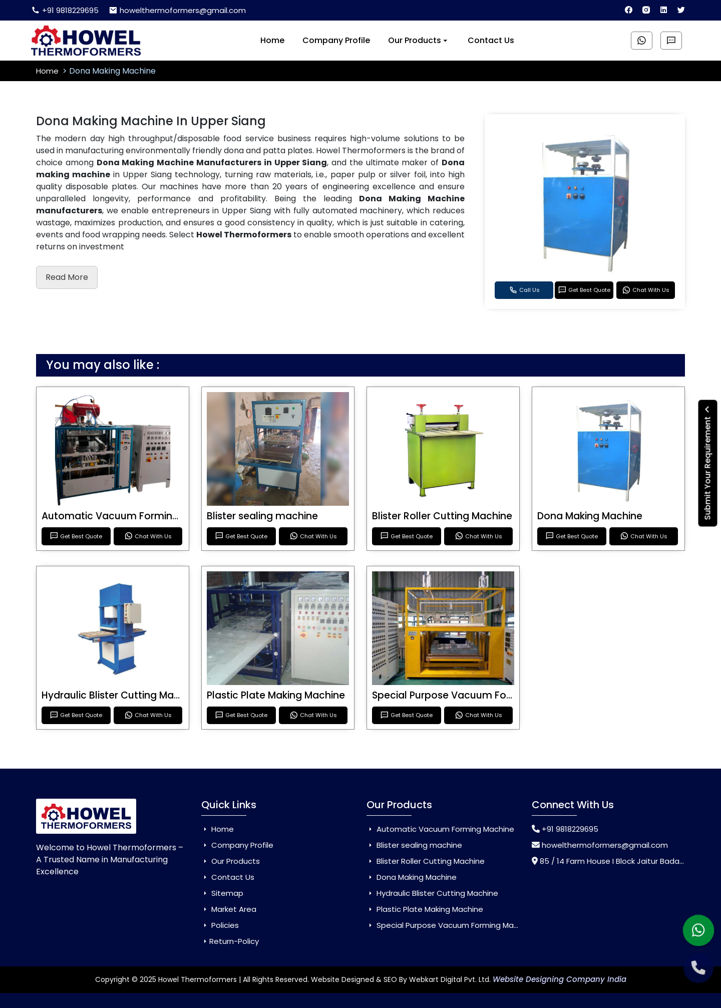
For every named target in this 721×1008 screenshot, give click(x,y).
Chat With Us (645, 290)
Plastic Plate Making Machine (276, 695)
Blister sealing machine (262, 516)
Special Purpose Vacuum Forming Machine (474, 695)
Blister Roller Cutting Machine (442, 516)
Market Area (228, 909)
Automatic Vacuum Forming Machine (132, 516)
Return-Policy (230, 941)
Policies (220, 925)
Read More (67, 277)
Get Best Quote (584, 290)
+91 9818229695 (65, 10)
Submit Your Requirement (707, 463)
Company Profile (336, 40)
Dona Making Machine (589, 516)
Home (272, 40)
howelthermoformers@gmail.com (177, 10)
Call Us (524, 290)
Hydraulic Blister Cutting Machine (121, 695)
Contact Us (491, 40)
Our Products (419, 41)
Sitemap (222, 893)
